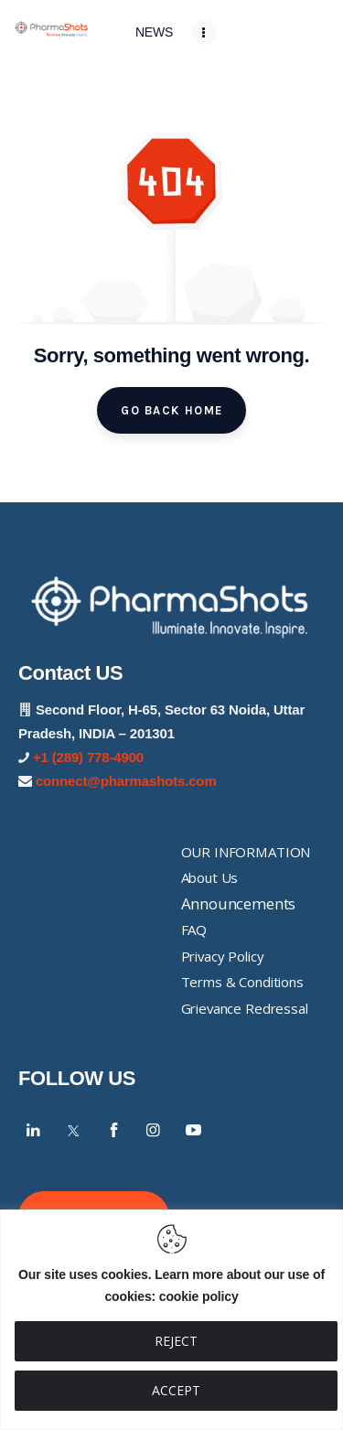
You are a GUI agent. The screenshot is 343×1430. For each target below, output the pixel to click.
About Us (210, 877)
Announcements (238, 903)
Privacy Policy (222, 956)
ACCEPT (176, 1390)
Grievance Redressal (244, 1008)
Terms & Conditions (242, 982)
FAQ (194, 929)
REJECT (176, 1340)
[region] (171, 1320)
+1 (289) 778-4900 (88, 757)
